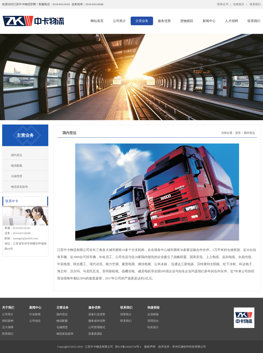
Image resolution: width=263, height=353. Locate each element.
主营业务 (141, 21)
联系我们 (7, 333)
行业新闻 (35, 314)
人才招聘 (231, 21)
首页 (238, 132)
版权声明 (149, 346)
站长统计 (153, 327)
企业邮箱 (153, 314)
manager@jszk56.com (25, 238)
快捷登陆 (153, 307)
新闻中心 (209, 21)
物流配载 (16, 165)
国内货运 (16, 155)
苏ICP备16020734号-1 (128, 346)
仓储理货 (16, 176)
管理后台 (153, 320)
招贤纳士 (126, 314)
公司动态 (35, 320)
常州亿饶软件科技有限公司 (189, 346)
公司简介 (119, 21)
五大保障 (7, 327)
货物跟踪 (186, 21)
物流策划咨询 (19, 186)
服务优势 (164, 21)
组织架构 (7, 320)
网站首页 (97, 21)
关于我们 (8, 307)
